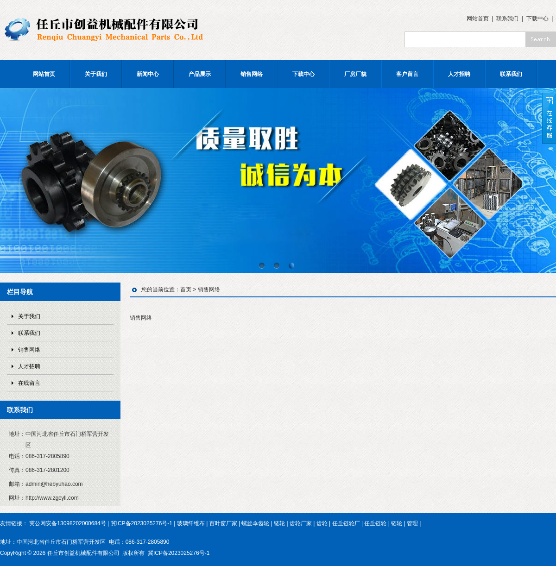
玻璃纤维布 (191, 523)
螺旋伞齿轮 (255, 523)
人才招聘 (459, 74)
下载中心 (537, 18)
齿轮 (322, 523)
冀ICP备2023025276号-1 (141, 523)
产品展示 (200, 74)
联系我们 (507, 18)
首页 (185, 289)
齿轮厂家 (301, 523)
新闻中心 (148, 74)
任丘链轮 (375, 523)
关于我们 (96, 74)
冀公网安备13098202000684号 (67, 523)
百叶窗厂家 (223, 523)
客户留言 (407, 74)
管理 (412, 523)
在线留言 (29, 383)
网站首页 (478, 18)
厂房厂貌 (355, 74)
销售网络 (251, 74)
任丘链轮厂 (346, 523)
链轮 (279, 523)
